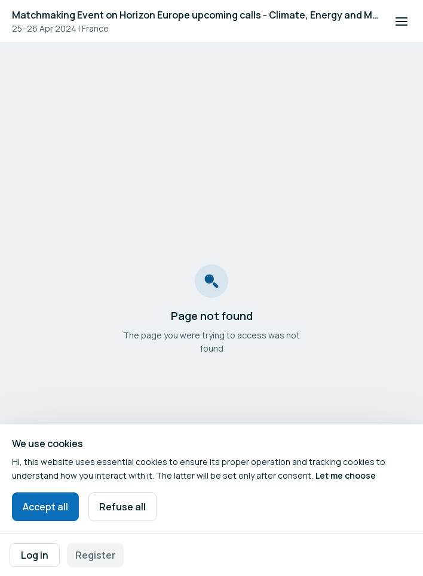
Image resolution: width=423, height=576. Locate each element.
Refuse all (122, 506)
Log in (34, 555)
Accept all (45, 506)
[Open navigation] (401, 21)
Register (95, 555)
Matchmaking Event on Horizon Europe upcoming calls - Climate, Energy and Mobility (196, 14)
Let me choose (345, 475)
